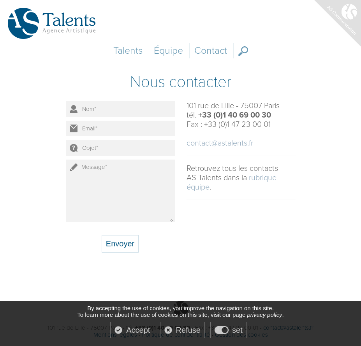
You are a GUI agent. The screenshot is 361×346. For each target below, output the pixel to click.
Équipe (168, 50)
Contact (210, 50)
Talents (128, 50)
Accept (138, 330)
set (237, 330)
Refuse (188, 330)
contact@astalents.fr (220, 143)
